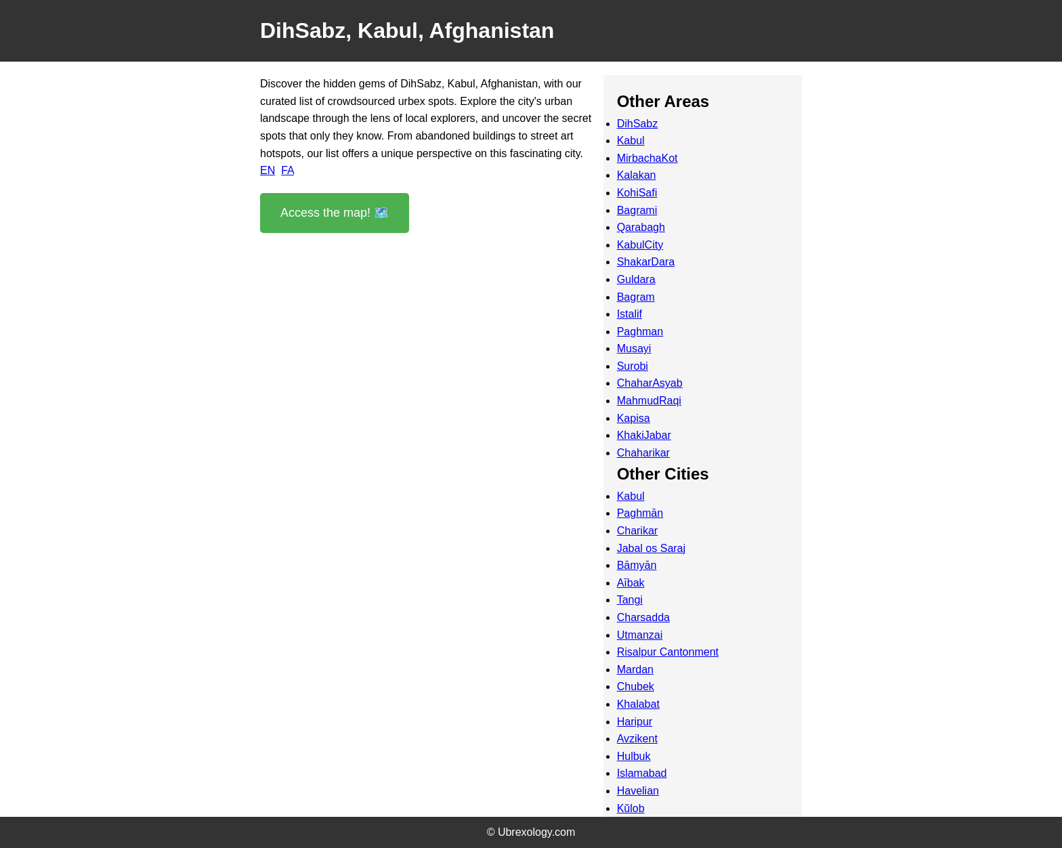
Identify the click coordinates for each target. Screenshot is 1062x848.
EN (267, 170)
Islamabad (642, 773)
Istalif (629, 314)
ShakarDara (646, 262)
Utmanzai (640, 635)
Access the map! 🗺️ (334, 212)
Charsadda (643, 617)
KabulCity (640, 245)
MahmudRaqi (649, 400)
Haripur (634, 721)
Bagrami (637, 210)
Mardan (635, 669)
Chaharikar (643, 453)
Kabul (631, 140)
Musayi (634, 348)
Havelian (638, 791)
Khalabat (638, 704)
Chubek (635, 686)
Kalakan (636, 175)
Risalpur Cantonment (668, 652)
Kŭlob (631, 808)
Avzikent (637, 738)
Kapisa (633, 418)
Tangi (630, 600)
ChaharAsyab (650, 383)
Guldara (636, 279)
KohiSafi (637, 192)
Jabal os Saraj (651, 548)
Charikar (637, 530)
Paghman (640, 331)
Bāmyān (637, 565)
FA (287, 170)
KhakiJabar (644, 435)
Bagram (636, 297)
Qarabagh (641, 227)
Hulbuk (634, 756)
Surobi (632, 366)
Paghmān (640, 513)
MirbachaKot (647, 158)
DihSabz (637, 123)
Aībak (631, 583)
